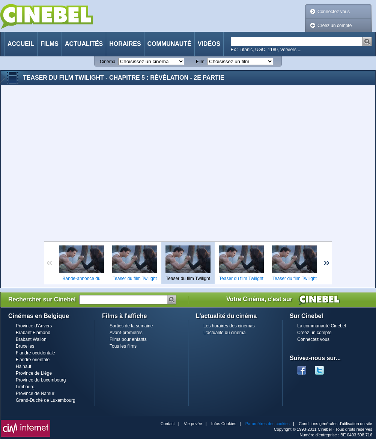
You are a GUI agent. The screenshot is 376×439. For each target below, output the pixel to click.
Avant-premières (126, 332)
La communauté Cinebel (321, 325)
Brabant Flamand (33, 332)
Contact (168, 423)
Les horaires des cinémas (229, 325)
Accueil (21, 44)
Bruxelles (25, 346)
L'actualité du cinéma (224, 332)
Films (50, 44)
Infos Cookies (223, 423)
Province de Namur (35, 393)
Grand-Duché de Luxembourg (45, 400)
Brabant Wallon (31, 339)
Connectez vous (333, 11)
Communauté (169, 44)
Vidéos (209, 44)
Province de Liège (34, 373)
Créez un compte (334, 25)
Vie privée (193, 423)
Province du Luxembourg (41, 380)
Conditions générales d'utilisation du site (335, 423)
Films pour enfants (128, 339)
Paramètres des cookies (267, 423)
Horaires (125, 44)
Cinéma (107, 61)
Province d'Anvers (34, 325)
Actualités (84, 44)
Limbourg (25, 386)
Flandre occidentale (35, 353)
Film (200, 61)
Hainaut (23, 366)
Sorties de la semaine (131, 325)
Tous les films (123, 346)
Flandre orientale (33, 359)
